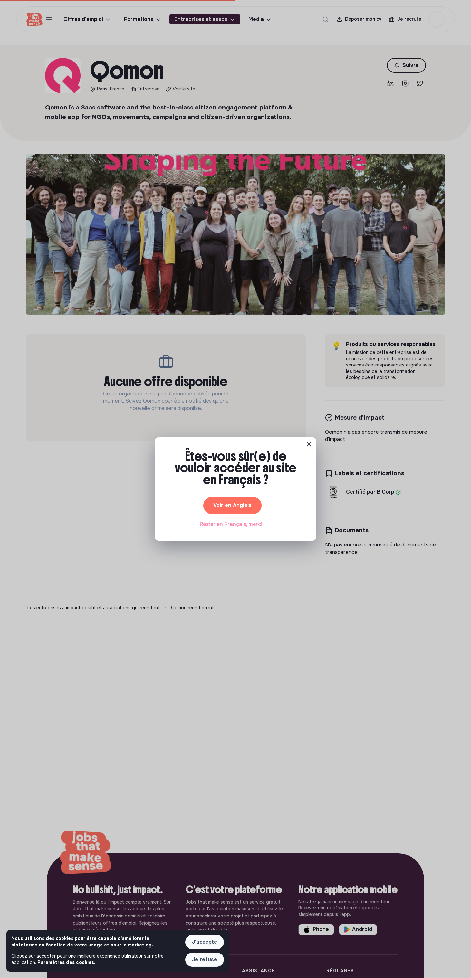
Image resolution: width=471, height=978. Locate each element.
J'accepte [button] (204, 941)
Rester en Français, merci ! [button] (232, 524)
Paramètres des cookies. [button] (66, 962)
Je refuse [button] (204, 959)
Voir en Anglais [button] (232, 505)
